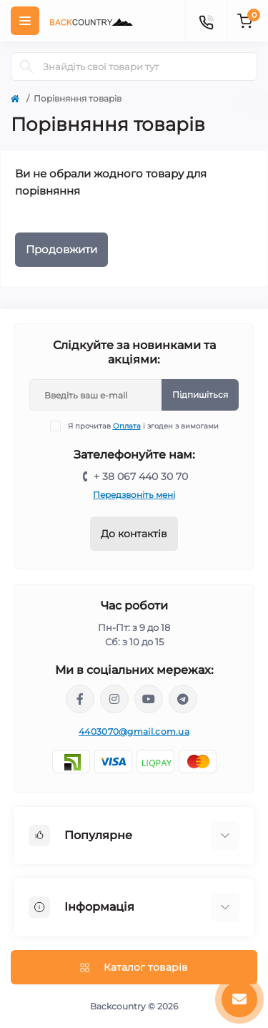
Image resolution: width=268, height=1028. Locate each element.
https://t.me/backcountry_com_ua (183, 699)
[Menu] (25, 20)
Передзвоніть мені (134, 494)
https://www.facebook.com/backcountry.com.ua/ (80, 699)
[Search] (26, 66)
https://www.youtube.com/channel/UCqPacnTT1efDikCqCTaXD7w (148, 699)
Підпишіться (200, 394)
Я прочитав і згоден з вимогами (143, 426)
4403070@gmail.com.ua (134, 731)
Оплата (127, 426)
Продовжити (61, 249)
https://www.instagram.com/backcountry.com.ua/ (114, 699)
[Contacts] (206, 20)
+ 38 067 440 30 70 (141, 476)
